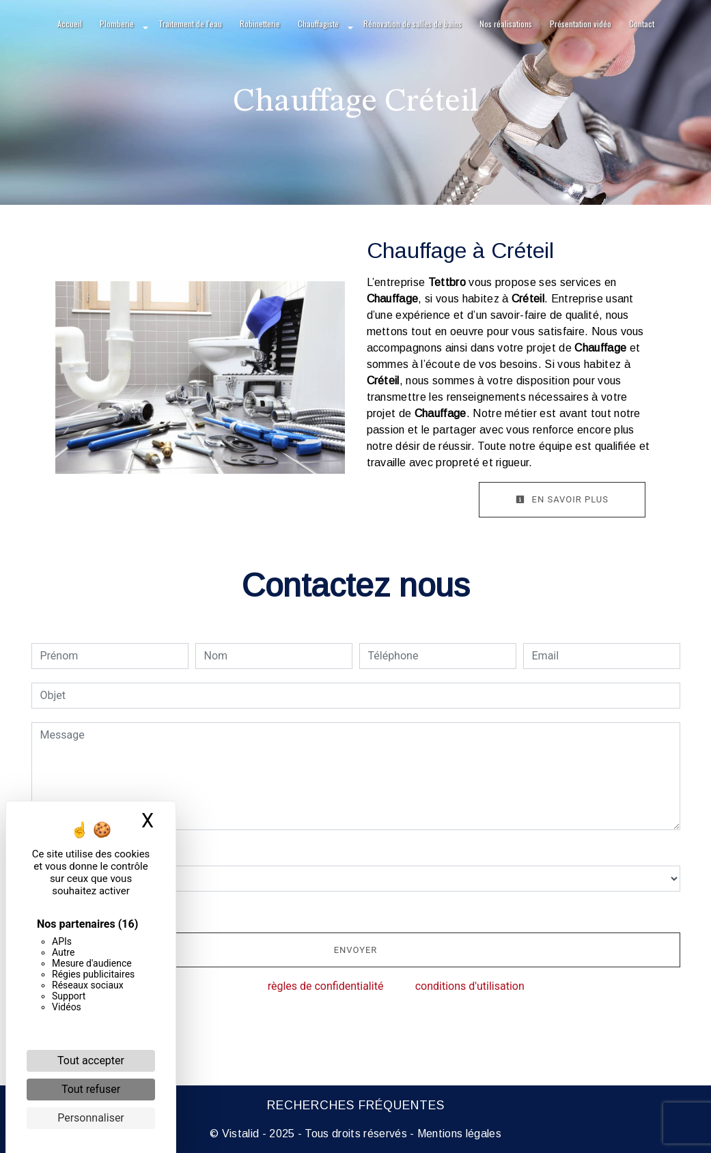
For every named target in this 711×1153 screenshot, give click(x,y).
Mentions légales (458, 1133)
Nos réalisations (505, 23)
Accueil (69, 23)
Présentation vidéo (580, 23)
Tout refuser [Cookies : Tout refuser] (90, 1089)
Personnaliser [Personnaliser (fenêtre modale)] (90, 1117)
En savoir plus (562, 499)
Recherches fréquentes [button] (356, 1105)
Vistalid (241, 1133)
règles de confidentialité (326, 986)
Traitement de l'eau (190, 23)
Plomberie (117, 23)
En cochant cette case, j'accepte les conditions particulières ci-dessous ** (223, 910)
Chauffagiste (318, 23)
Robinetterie (260, 23)
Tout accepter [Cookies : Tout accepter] (90, 1060)
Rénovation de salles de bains (412, 23)
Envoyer (356, 950)
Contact (641, 23)
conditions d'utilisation (470, 986)
